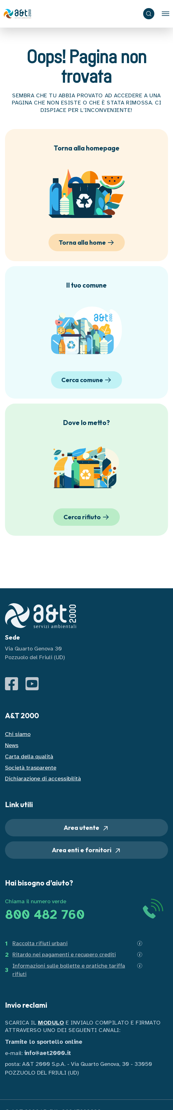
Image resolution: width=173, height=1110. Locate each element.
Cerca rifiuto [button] (87, 517)
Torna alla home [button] (87, 242)
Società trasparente (30, 767)
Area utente (86, 828)
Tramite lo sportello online (43, 1041)
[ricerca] (148, 13)
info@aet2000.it (47, 1053)
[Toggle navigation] (165, 13)
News (11, 745)
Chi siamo (17, 734)
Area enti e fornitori (86, 850)
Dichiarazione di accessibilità (43, 778)
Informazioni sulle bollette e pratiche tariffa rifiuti (68, 970)
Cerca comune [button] (87, 380)
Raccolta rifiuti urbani (40, 943)
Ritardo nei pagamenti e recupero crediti (64, 954)
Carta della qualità (29, 756)
